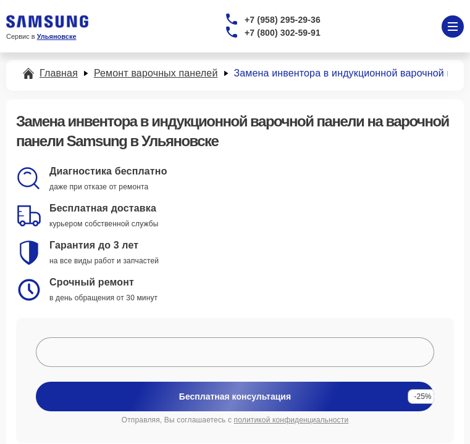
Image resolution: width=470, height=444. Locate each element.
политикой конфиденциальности (291, 420)
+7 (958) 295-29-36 (283, 20)
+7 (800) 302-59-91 (283, 33)
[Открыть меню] (453, 26)
